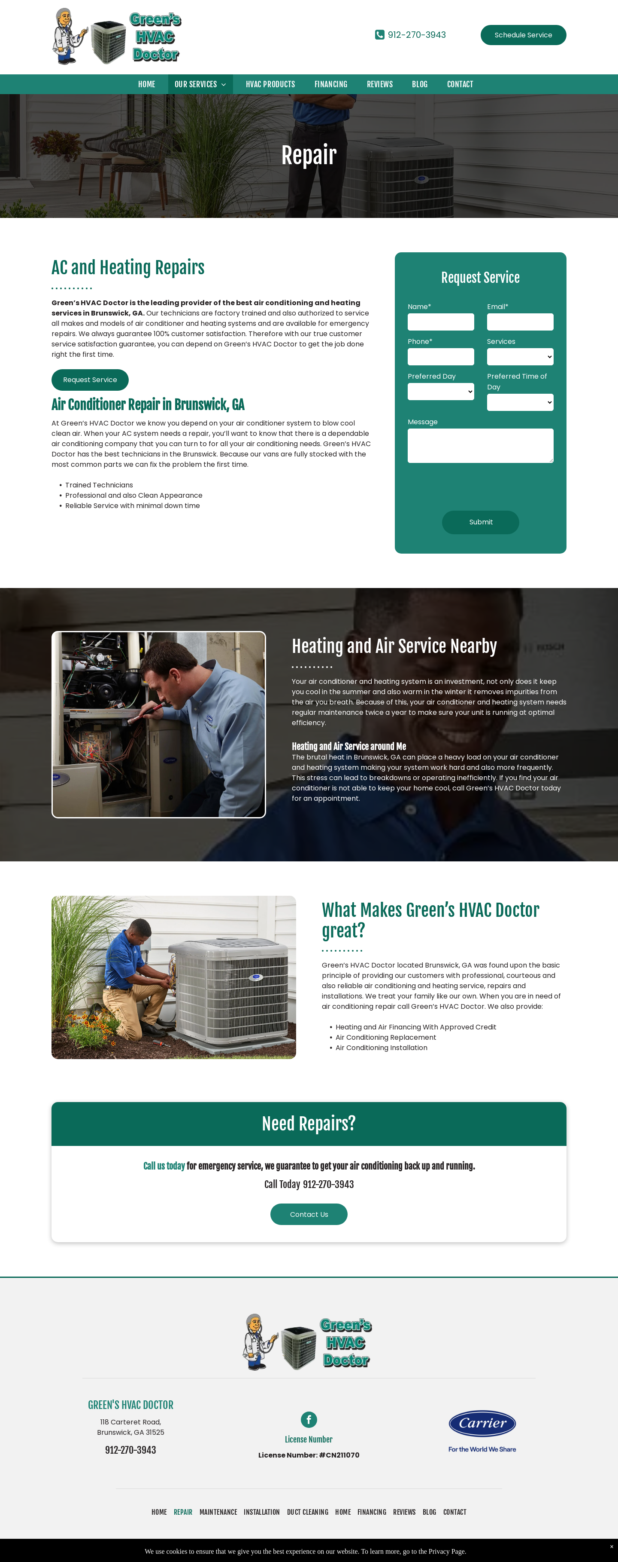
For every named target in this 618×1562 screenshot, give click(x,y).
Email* (498, 307)
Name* (419, 307)
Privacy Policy (351, 1550)
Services (501, 341)
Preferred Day (432, 376)
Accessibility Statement (418, 1550)
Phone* (420, 341)
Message (423, 422)
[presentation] (473, 485)
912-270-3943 (328, 1184)
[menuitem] (150, 84)
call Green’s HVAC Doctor (495, 788)
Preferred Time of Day (517, 381)
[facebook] (309, 1421)
